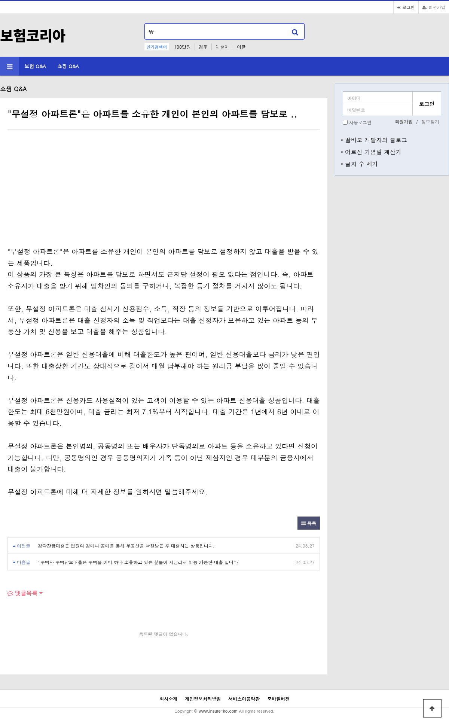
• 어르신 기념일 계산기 (371, 151)
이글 (241, 46)
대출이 (222, 46)
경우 (203, 46)
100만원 (182, 46)
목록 (308, 523)
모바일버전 (278, 698)
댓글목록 (22, 593)
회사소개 (168, 698)
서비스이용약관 (244, 698)
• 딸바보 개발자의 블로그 (374, 139)
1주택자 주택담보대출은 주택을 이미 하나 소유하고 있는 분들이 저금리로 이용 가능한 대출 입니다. (139, 562)
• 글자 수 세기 (359, 163)
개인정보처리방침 (203, 698)
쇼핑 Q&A (68, 66)
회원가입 (433, 7)
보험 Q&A (35, 66)
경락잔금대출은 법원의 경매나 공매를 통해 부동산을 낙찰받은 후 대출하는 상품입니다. (126, 545)
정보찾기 (430, 121)
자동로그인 (360, 122)
